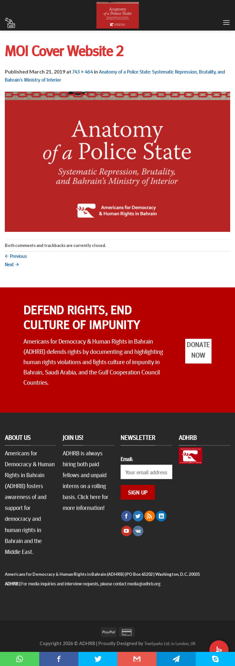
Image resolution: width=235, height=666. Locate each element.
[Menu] (226, 22)
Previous (16, 255)
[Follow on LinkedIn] (161, 516)
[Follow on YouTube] (126, 531)
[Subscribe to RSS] (149, 516)
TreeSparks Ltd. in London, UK (169, 643)
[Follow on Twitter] (138, 516)
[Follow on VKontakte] (138, 531)
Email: (127, 459)
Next (12, 263)
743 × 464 (82, 71)
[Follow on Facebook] (126, 516)
